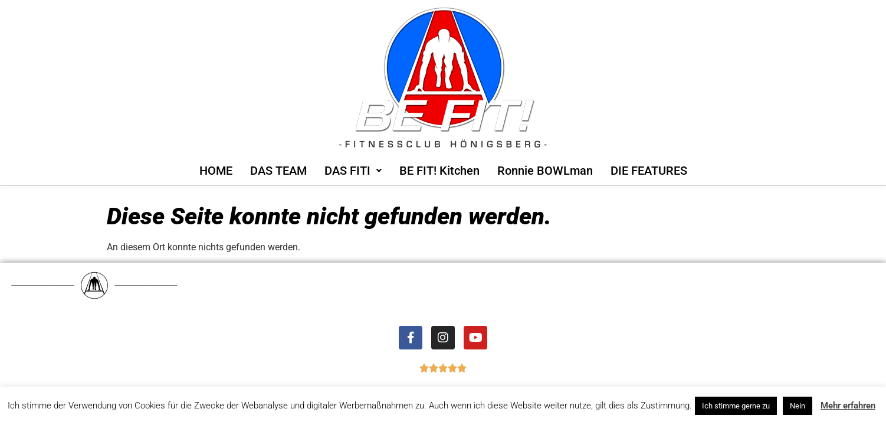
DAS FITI (353, 171)
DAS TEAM (278, 171)
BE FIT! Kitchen (439, 171)
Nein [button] (797, 405)
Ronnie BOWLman (545, 171)
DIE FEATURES (649, 171)
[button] (353, 170)
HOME (215, 171)
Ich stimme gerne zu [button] (736, 405)
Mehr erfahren (848, 405)
